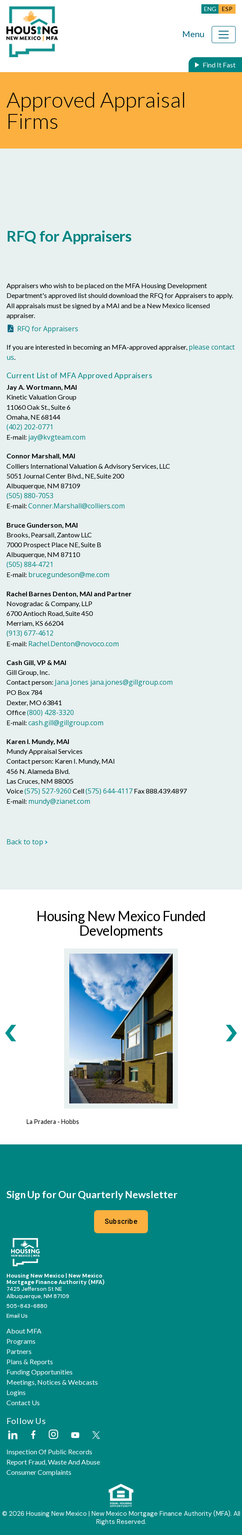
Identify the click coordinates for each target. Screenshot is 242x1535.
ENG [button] (210, 8)
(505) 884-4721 (29, 564)
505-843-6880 (26, 1306)
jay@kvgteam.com (57, 437)
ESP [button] (227, 8)
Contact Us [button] (23, 1403)
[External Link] (12, 1435)
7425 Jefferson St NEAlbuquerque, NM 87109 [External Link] (37, 1292)
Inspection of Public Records (49, 1452)
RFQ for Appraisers (47, 328)
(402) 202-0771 (29, 427)
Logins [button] (16, 1392)
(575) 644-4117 (109, 791)
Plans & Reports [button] (29, 1362)
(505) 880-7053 (29, 495)
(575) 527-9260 (47, 791)
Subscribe (121, 1221)
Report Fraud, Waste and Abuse (53, 1462)
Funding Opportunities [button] (39, 1372)
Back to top (27, 841)
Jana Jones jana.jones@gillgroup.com (114, 682)
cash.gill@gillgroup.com (65, 722)
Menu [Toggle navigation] (193, 34)
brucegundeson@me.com (68, 574)
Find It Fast (219, 65)
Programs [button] (20, 1341)
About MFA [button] (23, 1331)
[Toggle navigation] (224, 34)
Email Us (17, 1315)
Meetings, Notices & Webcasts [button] (52, 1382)
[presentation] (10, 1032)
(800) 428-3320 (50, 712)
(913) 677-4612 (29, 633)
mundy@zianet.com (59, 801)
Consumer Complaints (38, 1472)
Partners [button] (19, 1351)
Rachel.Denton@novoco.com (73, 643)
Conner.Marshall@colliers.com (76, 506)
